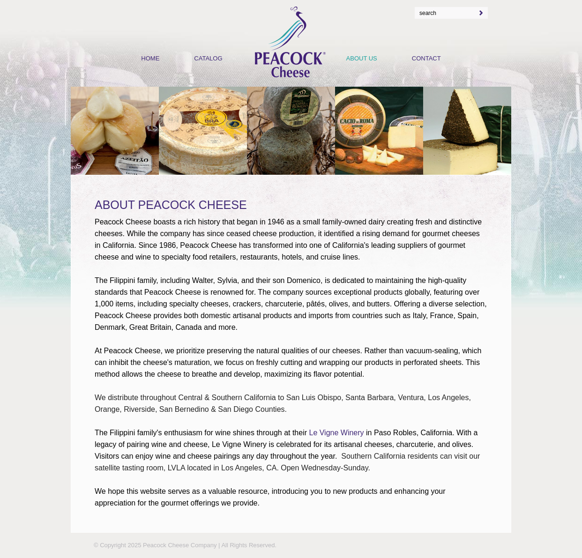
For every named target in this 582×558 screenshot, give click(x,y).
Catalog (208, 58)
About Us (361, 58)
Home (150, 58)
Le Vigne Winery (336, 433)
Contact (426, 58)
